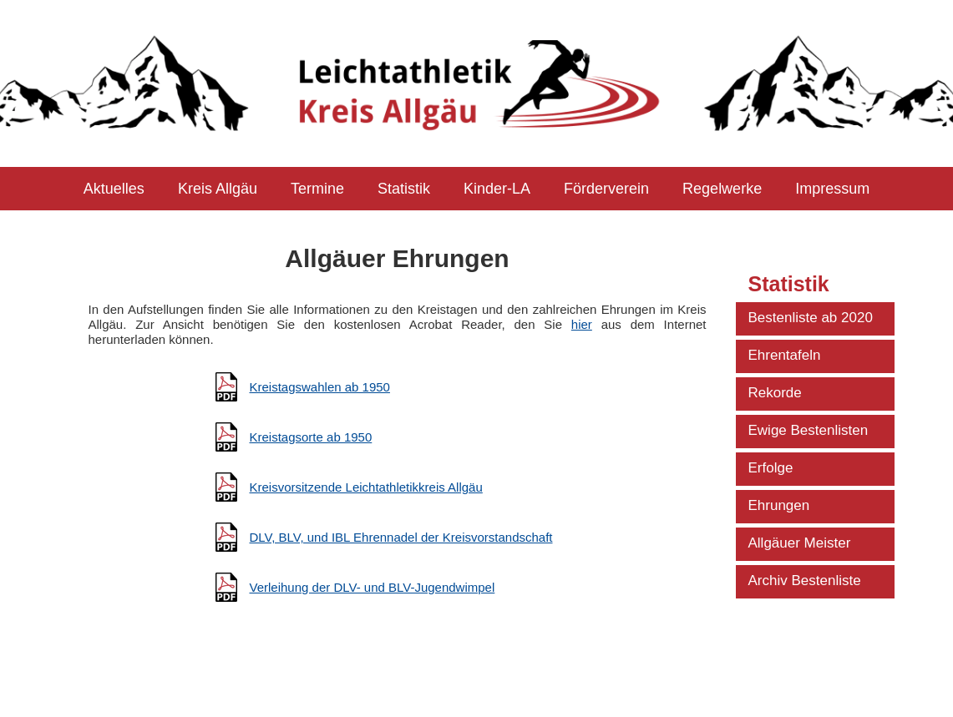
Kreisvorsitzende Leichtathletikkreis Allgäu (366, 487)
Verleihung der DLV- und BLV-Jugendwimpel (372, 587)
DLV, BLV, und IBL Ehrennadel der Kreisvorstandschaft (401, 537)
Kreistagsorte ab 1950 (311, 437)
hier (581, 324)
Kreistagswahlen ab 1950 (320, 387)
